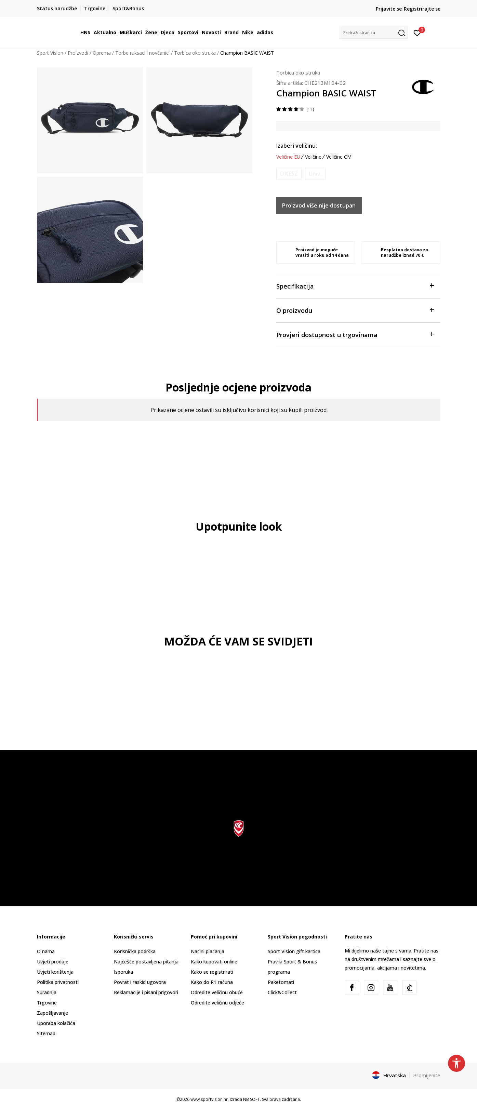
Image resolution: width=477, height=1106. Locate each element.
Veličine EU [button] (288, 157)
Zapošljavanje (52, 1013)
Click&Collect (282, 992)
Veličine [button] (313, 157)
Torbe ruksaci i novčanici (142, 53)
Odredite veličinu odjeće (217, 1002)
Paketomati (281, 982)
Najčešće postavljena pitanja (146, 961)
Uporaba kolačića (56, 1023)
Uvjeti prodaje (52, 961)
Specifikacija (355, 285)
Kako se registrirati (212, 972)
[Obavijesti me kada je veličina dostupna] (289, 174)
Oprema (102, 53)
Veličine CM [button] (339, 157)
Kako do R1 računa (212, 982)
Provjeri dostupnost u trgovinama (355, 334)
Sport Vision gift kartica (294, 951)
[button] (374, 33)
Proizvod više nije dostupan (319, 205)
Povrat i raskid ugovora (140, 982)
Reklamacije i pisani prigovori (146, 992)
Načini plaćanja (207, 951)
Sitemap (46, 1033)
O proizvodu (355, 310)
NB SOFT (251, 1099)
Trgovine (47, 1002)
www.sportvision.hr (209, 1099)
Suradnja (46, 992)
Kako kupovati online (214, 961)
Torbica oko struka (195, 53)
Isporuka (123, 972)
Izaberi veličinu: (296, 146)
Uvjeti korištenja (55, 972)
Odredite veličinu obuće (217, 992)
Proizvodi (78, 53)
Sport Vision (50, 53)
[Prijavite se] (417, 32)
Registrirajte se (422, 8)
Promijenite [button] (426, 1075)
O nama (46, 951)
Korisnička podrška (135, 951)
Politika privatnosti (58, 982)
